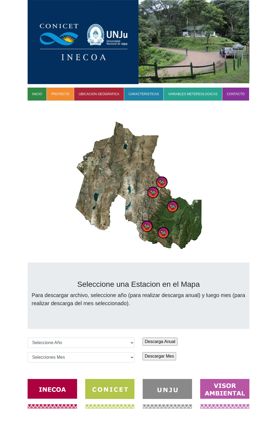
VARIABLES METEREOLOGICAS (192, 94)
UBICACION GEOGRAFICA (99, 94)
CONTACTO (236, 94)
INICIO (37, 94)
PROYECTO (60, 94)
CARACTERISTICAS (143, 94)
